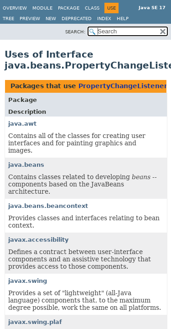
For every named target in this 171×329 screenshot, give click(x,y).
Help (123, 18)
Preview (30, 18)
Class (92, 8)
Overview (15, 8)
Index (104, 18)
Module (42, 8)
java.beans (26, 164)
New (51, 18)
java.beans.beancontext (48, 205)
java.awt (22, 123)
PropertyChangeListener (122, 86)
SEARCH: (75, 31)
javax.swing (27, 280)
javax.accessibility (38, 239)
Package (68, 8)
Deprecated (77, 18)
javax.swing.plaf (35, 321)
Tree (8, 18)
